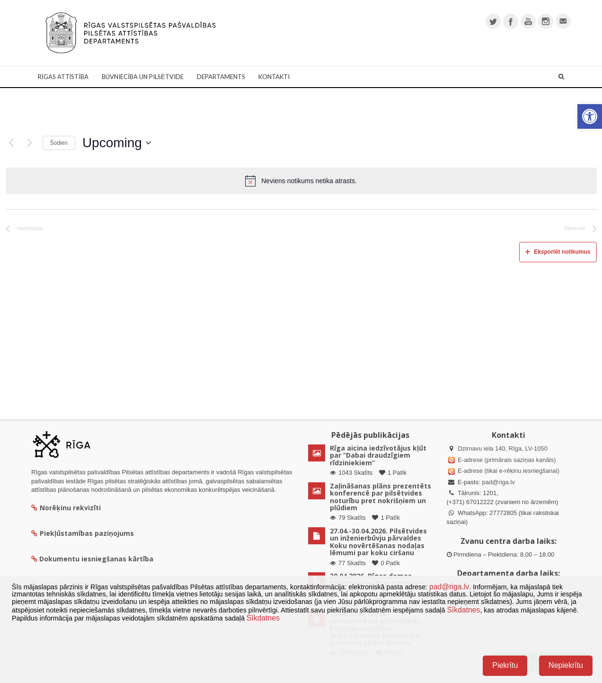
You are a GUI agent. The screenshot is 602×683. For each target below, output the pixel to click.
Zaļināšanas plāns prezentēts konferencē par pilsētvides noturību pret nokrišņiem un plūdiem (380, 496)
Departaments (221, 76)
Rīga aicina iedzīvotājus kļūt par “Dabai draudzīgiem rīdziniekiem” (378, 455)
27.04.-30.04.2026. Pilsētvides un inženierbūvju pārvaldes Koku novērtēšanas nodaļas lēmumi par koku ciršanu (378, 541)
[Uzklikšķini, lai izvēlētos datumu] (116, 142)
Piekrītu (505, 665)
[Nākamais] (29, 143)
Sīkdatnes (463, 610)
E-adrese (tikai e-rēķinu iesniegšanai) (507, 470)
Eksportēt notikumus (557, 251)
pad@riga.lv (498, 482)
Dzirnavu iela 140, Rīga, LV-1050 (503, 448)
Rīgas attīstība (63, 76)
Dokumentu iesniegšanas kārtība (96, 558)
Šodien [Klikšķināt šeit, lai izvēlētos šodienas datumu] (59, 143)
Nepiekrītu (566, 665)
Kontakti (274, 76)
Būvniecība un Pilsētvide (143, 76)
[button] (589, 116)
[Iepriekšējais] (11, 143)
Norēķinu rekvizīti (66, 507)
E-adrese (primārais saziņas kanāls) (507, 459)
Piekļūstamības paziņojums (82, 533)
